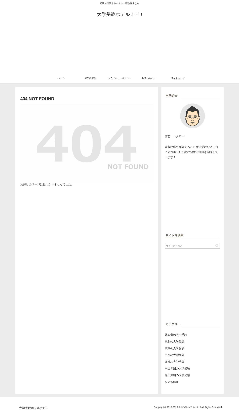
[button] (217, 246)
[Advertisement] (119, 48)
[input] (192, 246)
